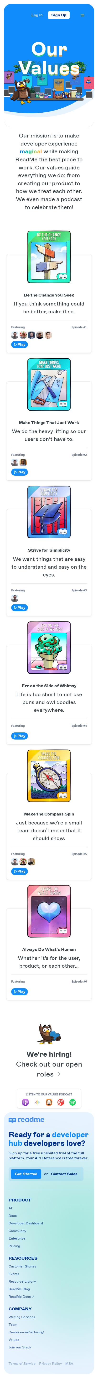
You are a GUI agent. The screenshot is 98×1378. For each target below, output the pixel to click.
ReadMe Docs (22, 1297)
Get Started (26, 1174)
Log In (37, 15)
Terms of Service (22, 1364)
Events (14, 1274)
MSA (69, 1364)
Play (20, 344)
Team (13, 1325)
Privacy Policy (50, 1364)
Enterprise (17, 1238)
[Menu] (83, 15)
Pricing (14, 1246)
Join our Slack (20, 1347)
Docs (13, 1216)
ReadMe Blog (19, 1289)
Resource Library (22, 1282)
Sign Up (58, 15)
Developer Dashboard (26, 1223)
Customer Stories (22, 1266)
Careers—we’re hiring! (26, 1332)
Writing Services (22, 1317)
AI (10, 1208)
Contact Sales (64, 1174)
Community (17, 1231)
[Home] (15, 15)
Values (14, 1340)
